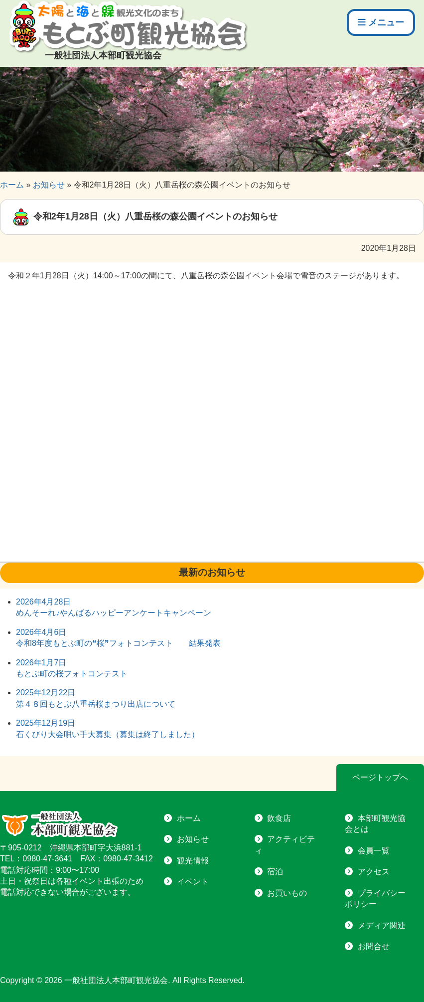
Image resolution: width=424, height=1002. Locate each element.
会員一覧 (374, 850)
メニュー (381, 22)
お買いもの (287, 893)
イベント (193, 881)
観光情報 (193, 860)
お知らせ (193, 839)
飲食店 (279, 818)
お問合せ (374, 946)
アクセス (374, 871)
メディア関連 (382, 925)
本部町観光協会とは (375, 823)
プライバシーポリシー (375, 898)
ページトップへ (380, 777)
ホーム (189, 818)
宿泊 (275, 871)
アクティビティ (285, 844)
